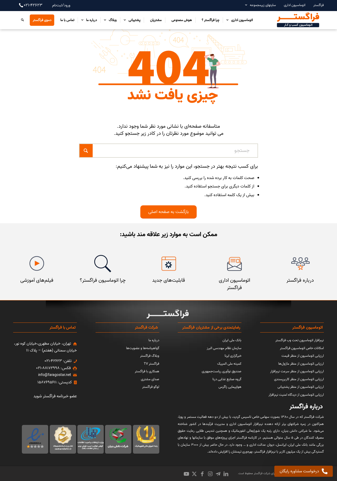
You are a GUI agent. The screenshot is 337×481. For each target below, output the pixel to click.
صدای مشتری (150, 379)
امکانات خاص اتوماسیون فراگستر (302, 348)
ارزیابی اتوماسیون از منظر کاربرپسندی (299, 379)
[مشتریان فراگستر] (300, 264)
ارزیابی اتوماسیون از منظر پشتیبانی (300, 387)
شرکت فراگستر (261, 473)
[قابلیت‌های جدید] (169, 264)
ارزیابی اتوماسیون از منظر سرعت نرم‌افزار (297, 371)
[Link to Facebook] (202, 474)
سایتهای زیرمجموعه (263, 5)
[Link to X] (194, 474)
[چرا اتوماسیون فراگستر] (102, 264)
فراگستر (318, 5)
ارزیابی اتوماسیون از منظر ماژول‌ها (301, 363)
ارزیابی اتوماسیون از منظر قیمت (302, 356)
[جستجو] (21, 20)
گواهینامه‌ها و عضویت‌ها (142, 348)
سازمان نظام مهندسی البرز (224, 348)
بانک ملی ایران (231, 340)
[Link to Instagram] (210, 474)
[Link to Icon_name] (218, 474)
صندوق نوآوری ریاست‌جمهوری (221, 371)
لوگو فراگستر (150, 387)
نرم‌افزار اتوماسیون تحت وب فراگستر (299, 340)
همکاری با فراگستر (147, 371)
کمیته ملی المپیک (229, 363)
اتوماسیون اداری (294, 5)
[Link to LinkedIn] (226, 474)
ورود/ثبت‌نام (61, 5)
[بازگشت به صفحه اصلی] (168, 211)
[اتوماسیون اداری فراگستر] (234, 264)
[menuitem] (316, 5)
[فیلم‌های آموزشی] (37, 264)
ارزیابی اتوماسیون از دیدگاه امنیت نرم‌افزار (296, 395)
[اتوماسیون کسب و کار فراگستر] (298, 20)
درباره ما (153, 340)
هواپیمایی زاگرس (230, 387)
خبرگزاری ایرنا (233, 356)
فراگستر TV (151, 363)
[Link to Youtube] (186, 474)
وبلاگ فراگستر (149, 356)
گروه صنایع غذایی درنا (226, 379)
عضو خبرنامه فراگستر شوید (55, 396)
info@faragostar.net (54, 375)
